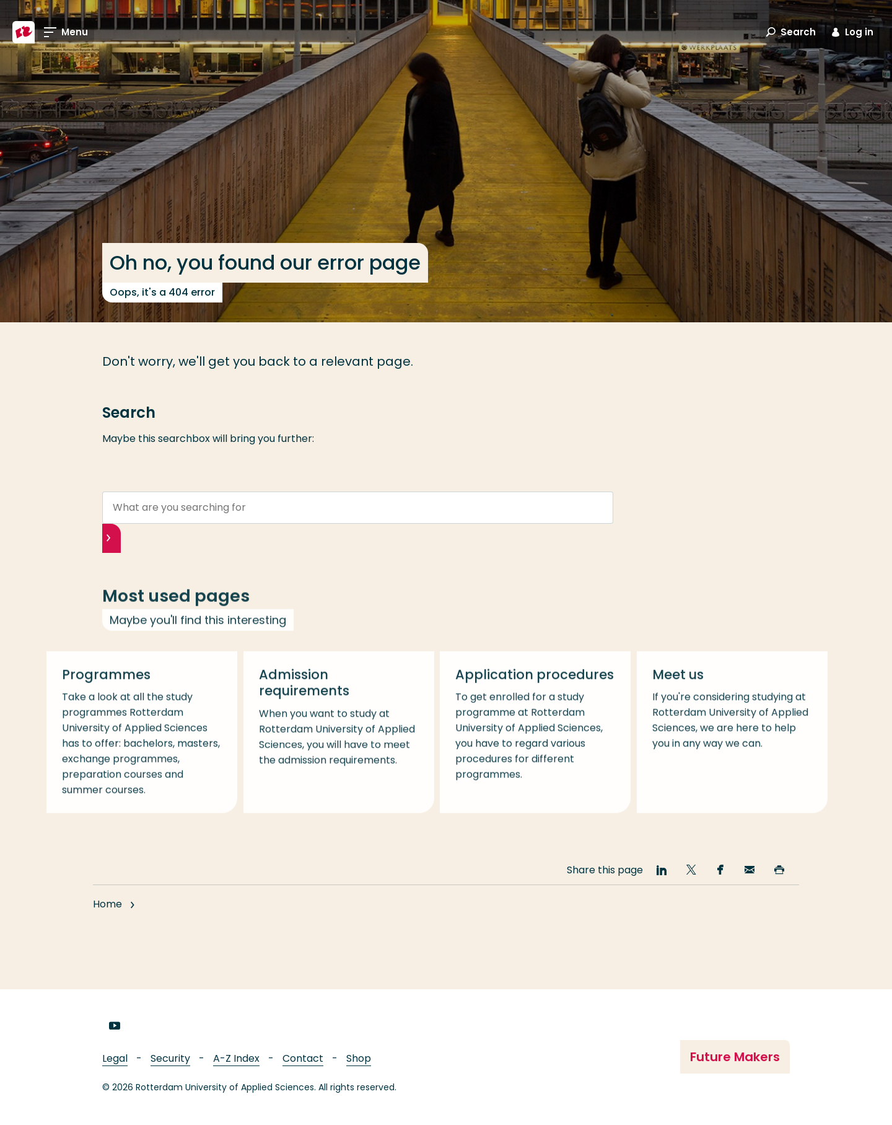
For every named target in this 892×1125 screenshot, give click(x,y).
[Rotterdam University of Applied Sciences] (23, 32)
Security (170, 1058)
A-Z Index (236, 1058)
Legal (115, 1058)
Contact (302, 1058)
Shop (358, 1058)
